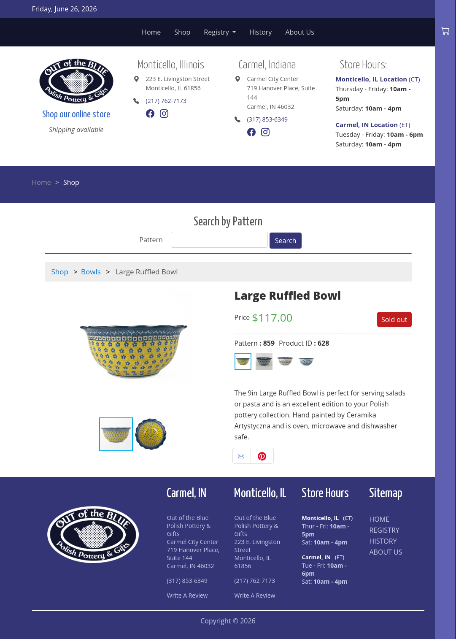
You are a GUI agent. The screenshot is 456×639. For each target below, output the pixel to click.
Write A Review (187, 595)
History (260, 32)
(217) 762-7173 (166, 101)
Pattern (151, 239)
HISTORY (383, 541)
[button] (214, 349)
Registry (217, 32)
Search (286, 240)
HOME (379, 519)
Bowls (91, 271)
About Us (299, 32)
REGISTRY (384, 530)
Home (151, 32)
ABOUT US (385, 552)
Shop (182, 32)
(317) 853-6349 (267, 119)
